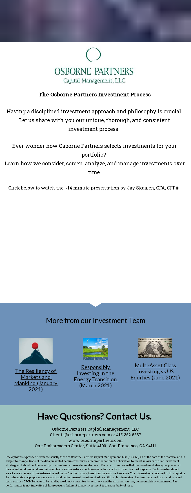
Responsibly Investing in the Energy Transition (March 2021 (96, 376)
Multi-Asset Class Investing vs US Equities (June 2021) (155, 371)
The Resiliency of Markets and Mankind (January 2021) (36, 379)
